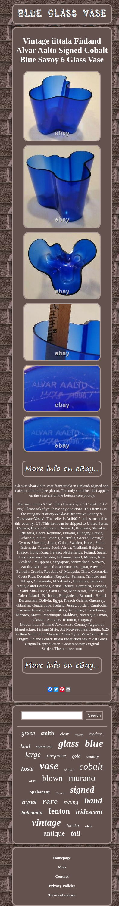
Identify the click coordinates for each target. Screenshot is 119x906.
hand (93, 800)
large (33, 754)
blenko (73, 825)
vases (32, 781)
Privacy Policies (62, 885)
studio (68, 770)
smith (47, 733)
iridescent (89, 811)
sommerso (44, 746)
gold (76, 756)
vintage (46, 822)
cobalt (91, 766)
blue (94, 743)
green (28, 733)
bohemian (31, 812)
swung (71, 802)
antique (54, 833)
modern (95, 734)
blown (52, 778)
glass (68, 743)
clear (64, 734)
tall (75, 833)
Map (62, 867)
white (88, 826)
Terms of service (62, 895)
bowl (25, 746)
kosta (27, 768)
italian (79, 735)
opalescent (40, 792)
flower (60, 793)
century (92, 756)
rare (50, 802)
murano (82, 778)
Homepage (62, 857)
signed (82, 789)
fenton (59, 811)
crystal (29, 802)
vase (49, 766)
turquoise (56, 756)
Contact (61, 876)
